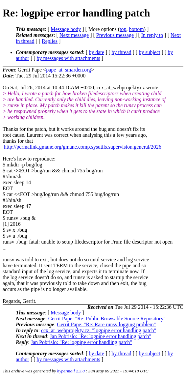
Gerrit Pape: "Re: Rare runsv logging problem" (106, 324)
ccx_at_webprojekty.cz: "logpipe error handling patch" (98, 330)
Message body (66, 29)
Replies (50, 41)
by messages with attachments (68, 58)
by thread (121, 52)
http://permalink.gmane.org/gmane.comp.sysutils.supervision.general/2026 (82, 147)
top (123, 29)
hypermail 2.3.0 (71, 370)
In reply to (152, 35)
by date (96, 52)
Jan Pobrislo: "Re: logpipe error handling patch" (100, 336)
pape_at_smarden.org (68, 70)
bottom (136, 29)
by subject (149, 52)
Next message (74, 35)
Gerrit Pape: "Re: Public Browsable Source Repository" (107, 318)
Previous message (115, 35)
